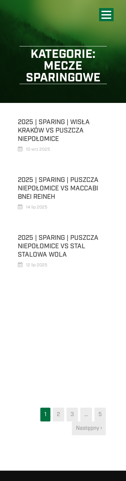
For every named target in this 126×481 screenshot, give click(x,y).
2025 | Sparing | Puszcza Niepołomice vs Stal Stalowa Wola (58, 246)
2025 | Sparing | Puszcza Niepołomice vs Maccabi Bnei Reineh (58, 188)
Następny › (89, 428)
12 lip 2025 (36, 265)
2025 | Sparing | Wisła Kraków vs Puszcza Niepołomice (54, 130)
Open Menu (106, 14)
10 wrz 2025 (38, 149)
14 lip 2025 (36, 207)
